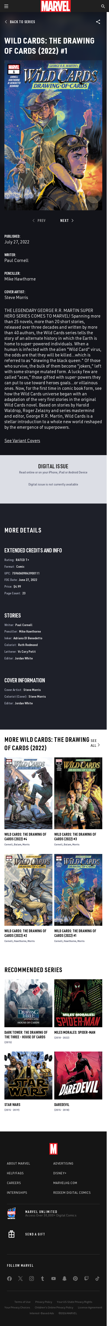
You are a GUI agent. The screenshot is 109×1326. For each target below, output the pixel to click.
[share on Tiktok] (97, 1279)
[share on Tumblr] (42, 1279)
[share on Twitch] (86, 1279)
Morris (26, 844)
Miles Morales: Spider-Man (74, 1032)
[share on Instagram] (31, 1279)
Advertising (63, 1163)
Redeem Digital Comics (72, 1192)
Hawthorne (20, 941)
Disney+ (60, 1173)
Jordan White (24, 658)
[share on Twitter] (20, 1279)
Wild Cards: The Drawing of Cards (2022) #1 (75, 933)
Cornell (8, 844)
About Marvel (18, 1163)
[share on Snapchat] (64, 1279)
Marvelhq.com (65, 1183)
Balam (17, 844)
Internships (17, 1192)
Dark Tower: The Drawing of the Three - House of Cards (26, 1034)
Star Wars (12, 1104)
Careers (14, 1183)
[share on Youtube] (53, 1279)
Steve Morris (16, 297)
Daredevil (61, 1104)
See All (96, 743)
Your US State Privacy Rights (74, 1302)
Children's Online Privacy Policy (54, 1307)
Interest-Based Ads (42, 1313)
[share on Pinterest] (75, 1279)
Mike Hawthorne (20, 278)
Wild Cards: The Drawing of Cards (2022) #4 (25, 836)
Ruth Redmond (28, 645)
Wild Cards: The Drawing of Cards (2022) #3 (75, 836)
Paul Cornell (16, 260)
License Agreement (90, 1307)
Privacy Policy (43, 1302)
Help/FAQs (15, 1173)
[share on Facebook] (9, 1279)
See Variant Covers (22, 440)
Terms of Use (22, 1302)
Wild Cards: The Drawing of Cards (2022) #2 (25, 933)
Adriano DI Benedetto (27, 638)
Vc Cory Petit (27, 651)
